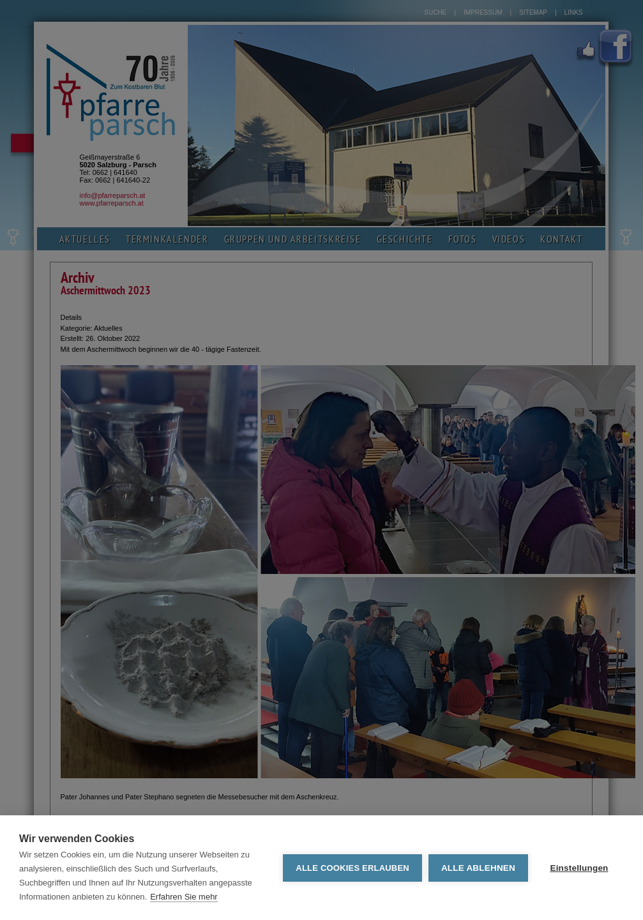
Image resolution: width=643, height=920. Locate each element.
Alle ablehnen (478, 868)
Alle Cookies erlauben (352, 868)
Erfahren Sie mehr (184, 896)
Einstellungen (579, 868)
